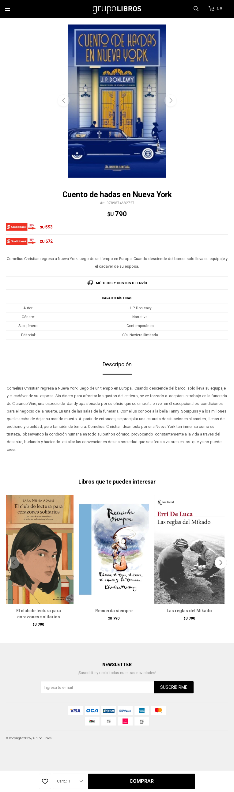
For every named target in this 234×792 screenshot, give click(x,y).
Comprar (142, 781)
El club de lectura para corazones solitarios (38, 613)
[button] (170, 100)
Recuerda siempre (114, 610)
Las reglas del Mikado (189, 610)
